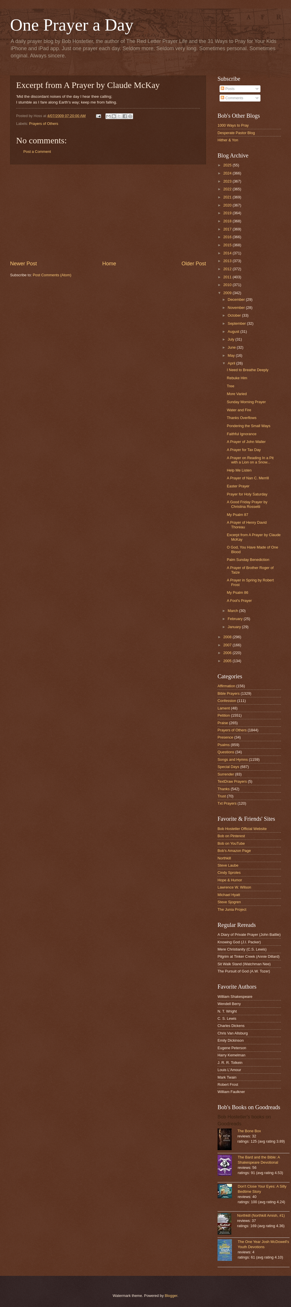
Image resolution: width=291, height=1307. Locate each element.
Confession (227, 700)
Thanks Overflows (241, 418)
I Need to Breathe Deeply (248, 370)
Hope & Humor (230, 880)
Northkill (224, 858)
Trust (222, 796)
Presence (225, 737)
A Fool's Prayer (239, 600)
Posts (228, 89)
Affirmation (226, 686)
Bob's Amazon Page (234, 850)
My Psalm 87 (237, 514)
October (235, 315)
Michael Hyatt (229, 895)
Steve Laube (228, 865)
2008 (228, 637)
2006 (228, 653)
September (237, 323)
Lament (224, 708)
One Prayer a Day (71, 24)
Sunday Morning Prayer (246, 402)
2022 (228, 189)
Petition (224, 715)
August (234, 331)
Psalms (224, 745)
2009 (228, 293)
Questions (226, 752)
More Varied (237, 394)
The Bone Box (249, 1131)
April (232, 363)
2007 (228, 645)
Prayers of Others (43, 123)
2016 (228, 237)
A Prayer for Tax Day (244, 450)
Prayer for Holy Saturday (247, 494)
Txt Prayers (227, 803)
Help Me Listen (239, 470)
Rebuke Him (237, 378)
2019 (228, 213)
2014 (228, 253)
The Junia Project (232, 909)
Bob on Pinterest (231, 836)
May (232, 355)
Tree (230, 386)
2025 (228, 165)
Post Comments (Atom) (52, 275)
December (237, 299)
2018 (228, 221)
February (235, 619)
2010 (228, 285)
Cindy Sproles (229, 872)
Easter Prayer (238, 486)
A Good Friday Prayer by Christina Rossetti (247, 504)
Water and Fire (239, 410)
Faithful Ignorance (241, 434)
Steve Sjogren (229, 902)
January (235, 627)
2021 (228, 197)
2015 (228, 245)
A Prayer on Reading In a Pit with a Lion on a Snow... (250, 460)
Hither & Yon (228, 140)
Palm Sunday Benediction (248, 559)
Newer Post (23, 263)
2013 (228, 261)
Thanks (224, 789)
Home (109, 263)
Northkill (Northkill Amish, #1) (261, 1215)
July (231, 339)
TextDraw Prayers (232, 781)
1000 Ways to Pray (233, 125)
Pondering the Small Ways (248, 426)
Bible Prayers (229, 693)
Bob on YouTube (231, 843)
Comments (232, 98)
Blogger (171, 1295)
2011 (228, 277)
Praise (223, 723)
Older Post (194, 263)
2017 (228, 229)
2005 (228, 661)
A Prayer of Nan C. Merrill (248, 478)
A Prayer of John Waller (246, 442)
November (237, 307)
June (232, 347)
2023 (228, 181)
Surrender (226, 774)
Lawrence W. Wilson (234, 887)
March (233, 611)
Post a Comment (37, 151)
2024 (228, 173)
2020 (228, 205)
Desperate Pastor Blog (236, 133)
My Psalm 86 (237, 592)
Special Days (228, 767)
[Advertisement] (108, 212)
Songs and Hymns (233, 759)
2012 (228, 269)
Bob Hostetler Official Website (242, 829)
